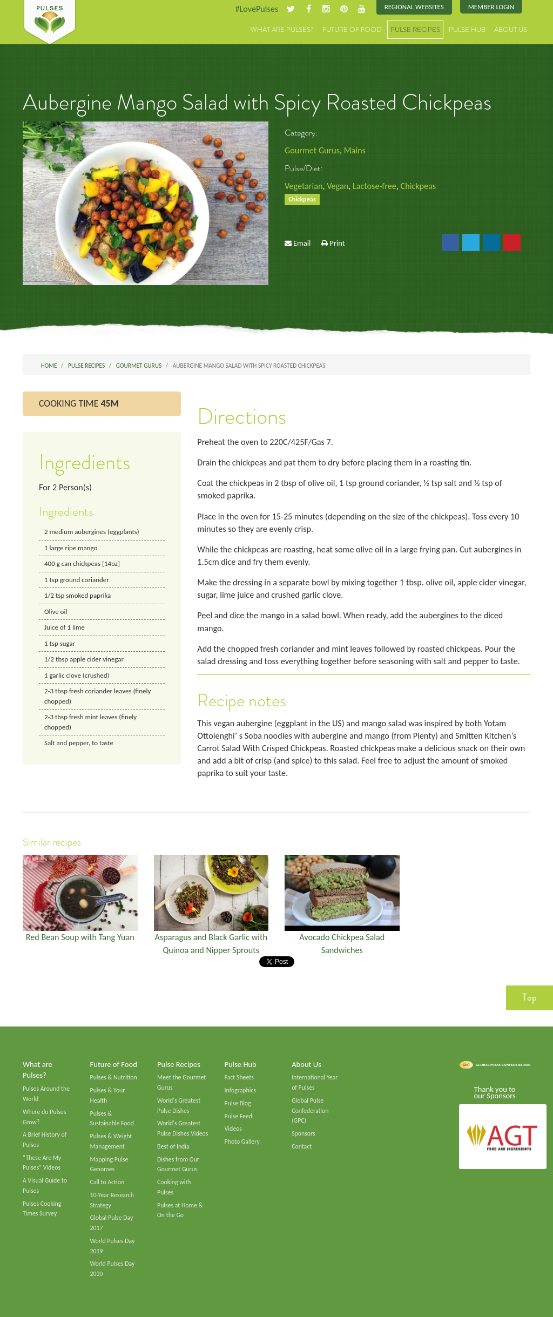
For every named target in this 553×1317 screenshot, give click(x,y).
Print (337, 243)
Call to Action (107, 1182)
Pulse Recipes (415, 29)
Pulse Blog (238, 1103)
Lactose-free (374, 186)
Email (302, 243)
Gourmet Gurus (312, 150)
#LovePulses (256, 9)
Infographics (240, 1090)
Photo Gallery (242, 1141)
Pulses (50, 22)
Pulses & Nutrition (113, 1077)
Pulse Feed (238, 1116)
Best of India (173, 1146)
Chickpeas (418, 186)
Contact (302, 1146)
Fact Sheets (239, 1077)
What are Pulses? (282, 29)
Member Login (491, 7)
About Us (510, 29)
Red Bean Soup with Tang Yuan (80, 937)
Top (529, 997)
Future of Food (352, 29)
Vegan (337, 186)
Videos (233, 1128)
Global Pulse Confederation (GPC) (310, 1110)
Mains (355, 150)
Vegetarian (303, 186)
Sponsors (303, 1133)
